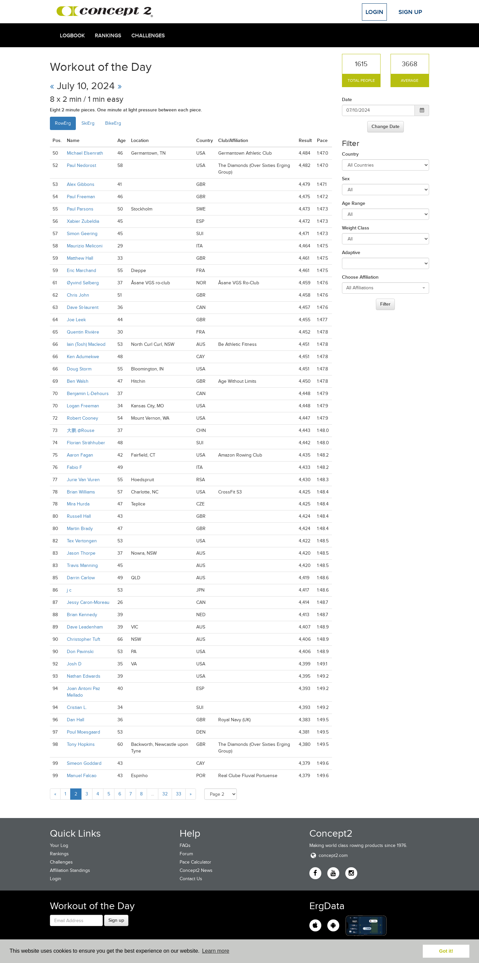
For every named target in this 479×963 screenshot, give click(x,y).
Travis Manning (82, 565)
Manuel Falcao (81, 775)
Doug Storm (79, 368)
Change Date (385, 126)
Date (347, 99)
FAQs (185, 845)
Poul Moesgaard (83, 732)
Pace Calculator (195, 862)
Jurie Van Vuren (83, 479)
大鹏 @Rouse (80, 430)
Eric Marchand (81, 270)
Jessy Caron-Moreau (88, 602)
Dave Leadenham (85, 626)
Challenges (148, 36)
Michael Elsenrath (85, 153)
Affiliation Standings (70, 870)
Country (350, 154)
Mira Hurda (78, 503)
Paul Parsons (80, 208)
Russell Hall (79, 516)
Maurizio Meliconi (84, 245)
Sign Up (410, 12)
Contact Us (191, 878)
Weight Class (355, 227)
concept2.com (328, 855)
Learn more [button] (215, 951)
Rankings (108, 36)
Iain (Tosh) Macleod (86, 344)
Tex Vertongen (82, 540)
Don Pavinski (80, 651)
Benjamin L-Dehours (88, 393)
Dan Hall (75, 719)
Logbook (72, 36)
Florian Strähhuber (86, 442)
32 (165, 793)
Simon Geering (82, 233)
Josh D (74, 663)
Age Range (353, 203)
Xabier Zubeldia (83, 221)
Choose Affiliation (360, 277)
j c (69, 590)
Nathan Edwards (83, 676)
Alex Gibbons (80, 184)
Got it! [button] (446, 951)
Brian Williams (81, 491)
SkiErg (87, 123)
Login (374, 12)
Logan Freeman (83, 405)
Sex (346, 178)
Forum (186, 853)
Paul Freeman (81, 196)
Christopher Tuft (83, 639)
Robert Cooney (82, 418)
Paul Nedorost (81, 165)
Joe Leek (76, 319)
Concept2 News (196, 870)
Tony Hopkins (81, 744)
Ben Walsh (77, 381)
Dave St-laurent (82, 307)
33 (178, 793)
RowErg (63, 123)
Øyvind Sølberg (83, 282)
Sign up (116, 920)
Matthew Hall (80, 258)
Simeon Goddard (84, 763)
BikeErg (113, 123)
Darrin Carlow (81, 577)
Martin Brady (80, 528)
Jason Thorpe (81, 553)
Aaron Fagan (80, 455)
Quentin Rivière (83, 332)
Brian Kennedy (82, 614)
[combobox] (385, 288)
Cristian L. (77, 707)
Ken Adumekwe (83, 356)
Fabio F (74, 467)
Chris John (78, 295)
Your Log (59, 845)
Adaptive (351, 252)
